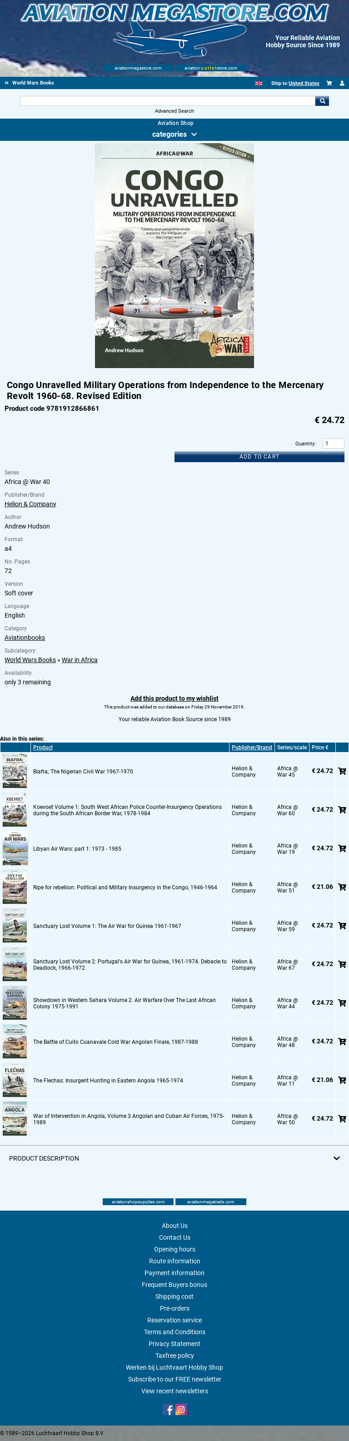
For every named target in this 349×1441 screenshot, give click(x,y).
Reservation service (174, 1320)
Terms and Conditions (174, 1332)
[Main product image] (174, 366)
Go (322, 101)
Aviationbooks (25, 637)
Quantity (304, 444)
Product (43, 747)
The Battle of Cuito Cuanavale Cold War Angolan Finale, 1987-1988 (115, 1042)
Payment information (174, 1272)
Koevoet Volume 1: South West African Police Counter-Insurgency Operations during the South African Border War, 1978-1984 (127, 810)
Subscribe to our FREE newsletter (174, 1379)
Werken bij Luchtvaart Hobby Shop (174, 1367)
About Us (175, 1225)
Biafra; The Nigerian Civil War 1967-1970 (83, 771)
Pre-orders (174, 1308)
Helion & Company (30, 504)
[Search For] (167, 101)
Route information (174, 1261)
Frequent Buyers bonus (174, 1284)
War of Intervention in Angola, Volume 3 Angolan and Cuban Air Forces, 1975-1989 (128, 1119)
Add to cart (259, 457)
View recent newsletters (174, 1391)
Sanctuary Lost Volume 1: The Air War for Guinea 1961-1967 (107, 926)
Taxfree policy (174, 1355)
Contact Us (174, 1237)
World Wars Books (30, 659)
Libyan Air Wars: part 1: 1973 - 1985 (77, 849)
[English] (258, 83)
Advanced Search (174, 111)
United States (304, 83)
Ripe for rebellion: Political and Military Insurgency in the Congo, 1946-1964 (125, 887)
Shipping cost (174, 1296)
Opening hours (174, 1249)
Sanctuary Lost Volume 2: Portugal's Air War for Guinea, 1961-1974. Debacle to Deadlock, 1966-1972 (130, 964)
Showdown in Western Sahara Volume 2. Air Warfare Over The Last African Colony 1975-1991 (124, 1003)
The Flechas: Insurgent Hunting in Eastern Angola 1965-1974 (108, 1080)
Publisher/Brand (252, 747)
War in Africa (80, 659)
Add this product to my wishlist (174, 698)
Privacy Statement (174, 1343)
